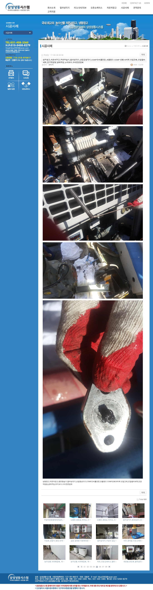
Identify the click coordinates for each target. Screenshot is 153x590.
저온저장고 (112, 7)
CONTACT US (135, 3)
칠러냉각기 (65, 7)
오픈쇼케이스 (96, 7)
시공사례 (125, 7)
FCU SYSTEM (80, 7)
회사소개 (51, 7)
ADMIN (147, 3)
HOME (124, 3)
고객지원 (51, 11)
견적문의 (137, 7)
